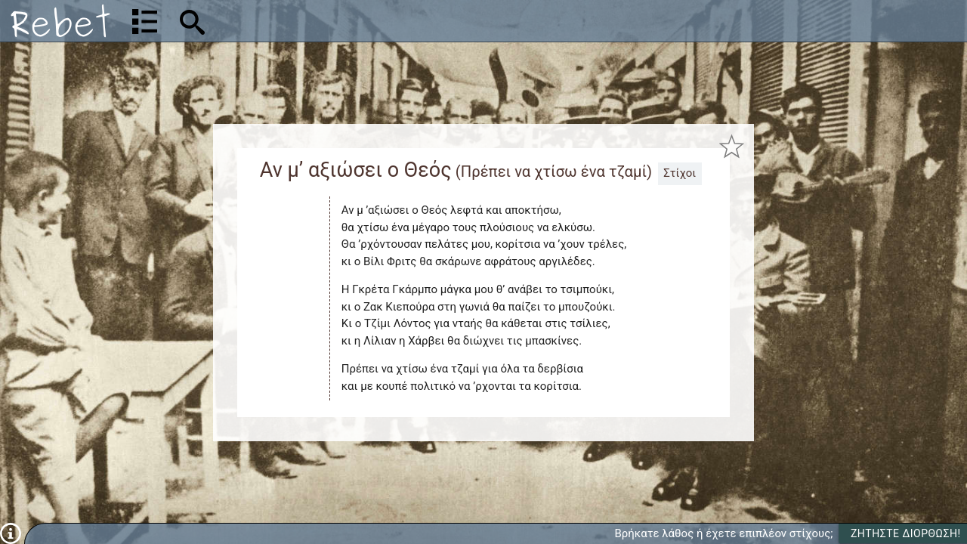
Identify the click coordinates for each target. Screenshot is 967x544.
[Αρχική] (60, 21)
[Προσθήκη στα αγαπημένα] (731, 146)
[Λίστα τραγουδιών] (144, 21)
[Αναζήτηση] (291, 21)
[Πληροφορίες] (10, 532)
